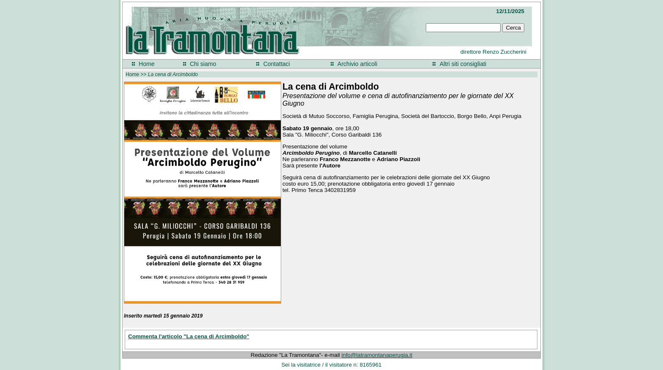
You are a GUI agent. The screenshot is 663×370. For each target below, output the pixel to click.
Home (146, 63)
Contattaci (276, 63)
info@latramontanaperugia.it (377, 355)
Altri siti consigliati (463, 63)
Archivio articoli (357, 63)
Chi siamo (203, 63)
